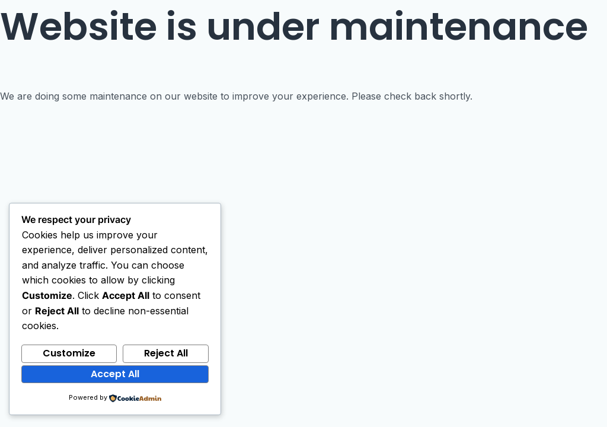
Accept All (115, 374)
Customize (69, 353)
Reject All (166, 353)
